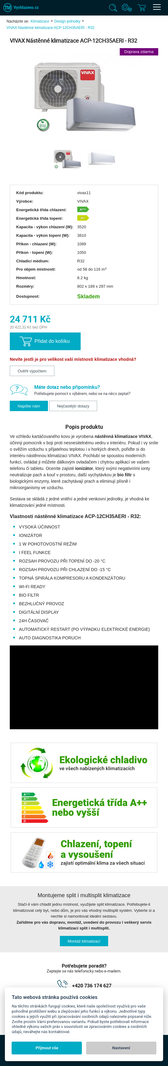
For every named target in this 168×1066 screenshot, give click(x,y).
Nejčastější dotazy (73, 406)
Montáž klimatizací (84, 941)
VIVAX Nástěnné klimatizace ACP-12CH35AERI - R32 (51, 28)
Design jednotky (67, 21)
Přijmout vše (46, 1048)
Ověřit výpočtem (32, 371)
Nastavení (121, 1048)
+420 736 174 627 (91, 985)
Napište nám (29, 406)
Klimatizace (40, 21)
